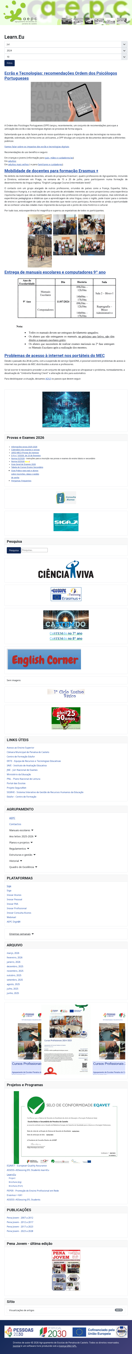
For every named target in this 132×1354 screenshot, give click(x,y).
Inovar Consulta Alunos (19, 912)
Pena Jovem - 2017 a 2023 (20, 1226)
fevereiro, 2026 (14, 957)
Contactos (15, 824)
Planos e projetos (19, 842)
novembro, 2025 (15, 970)
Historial (14, 861)
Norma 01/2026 (18, 458)
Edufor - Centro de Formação (21, 796)
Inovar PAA (12, 903)
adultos (12, 161)
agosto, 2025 (13, 984)
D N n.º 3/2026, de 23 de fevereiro (26, 455)
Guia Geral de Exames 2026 (23, 464)
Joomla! (16, 1345)
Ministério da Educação (19, 774)
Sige (9, 886)
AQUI (48, 378)
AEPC (12, 818)
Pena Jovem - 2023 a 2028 (20, 1231)
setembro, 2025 (15, 979)
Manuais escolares (19, 830)
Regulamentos (17, 848)
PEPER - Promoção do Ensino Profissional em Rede (33, 1190)
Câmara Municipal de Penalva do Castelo (28, 752)
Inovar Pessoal (14, 899)
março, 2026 (13, 953)
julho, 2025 (12, 988)
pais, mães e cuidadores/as (59, 157)
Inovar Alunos (14, 894)
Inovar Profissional (17, 908)
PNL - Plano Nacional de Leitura (23, 778)
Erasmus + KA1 (14, 1195)
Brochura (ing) (15, 1182)
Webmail (11, 917)
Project (12, 1178)
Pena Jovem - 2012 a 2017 (20, 1222)
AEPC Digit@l (14, 921)
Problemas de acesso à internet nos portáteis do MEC (54, 355)
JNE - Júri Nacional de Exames (22, 769)
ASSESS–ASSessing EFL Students (23, 1199)
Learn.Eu (11, 1174)
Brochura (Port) (16, 1186)
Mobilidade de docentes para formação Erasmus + (51, 170)
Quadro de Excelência (21, 867)
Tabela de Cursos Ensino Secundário (27, 467)
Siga (9, 890)
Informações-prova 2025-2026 (24, 447)
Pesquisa (14, 550)
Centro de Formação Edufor (21, 756)
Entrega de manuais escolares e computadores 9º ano (55, 272)
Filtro (9, 63)
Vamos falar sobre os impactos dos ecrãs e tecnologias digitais (36, 146)
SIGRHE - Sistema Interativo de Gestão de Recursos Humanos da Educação (45, 792)
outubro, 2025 (14, 975)
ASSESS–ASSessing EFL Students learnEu (28, 1170)
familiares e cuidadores (50, 164)
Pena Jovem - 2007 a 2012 (20, 1217)
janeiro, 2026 (13, 961)
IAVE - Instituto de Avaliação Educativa (27, 765)
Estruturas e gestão (20, 854)
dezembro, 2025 (15, 966)
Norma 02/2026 (18, 461)
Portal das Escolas (16, 783)
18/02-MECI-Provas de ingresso (25, 453)
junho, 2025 (13, 993)
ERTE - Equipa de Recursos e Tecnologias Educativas (34, 761)
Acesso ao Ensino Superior (20, 747)
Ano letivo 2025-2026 (21, 836)
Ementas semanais (20, 934)
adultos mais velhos (18, 164)
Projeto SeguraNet (16, 787)
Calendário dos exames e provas (25, 450)
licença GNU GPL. (68, 1345)
